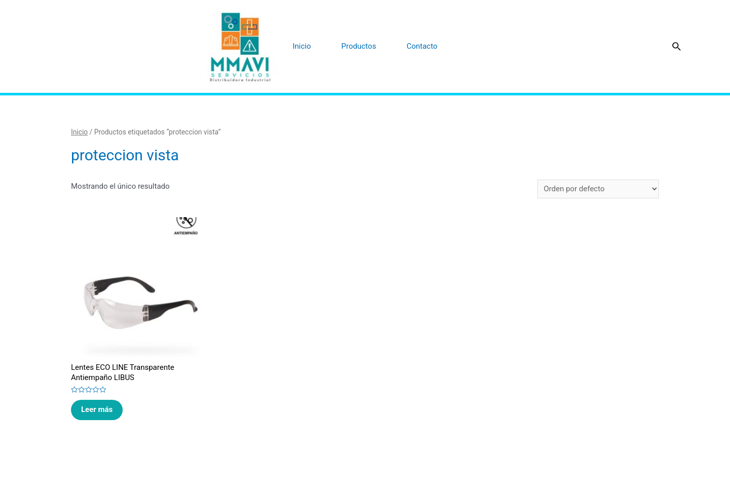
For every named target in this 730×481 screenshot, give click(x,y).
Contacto (422, 46)
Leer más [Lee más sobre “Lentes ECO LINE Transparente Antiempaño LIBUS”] (97, 409)
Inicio (302, 46)
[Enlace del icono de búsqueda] (677, 47)
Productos (358, 46)
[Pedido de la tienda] (598, 189)
